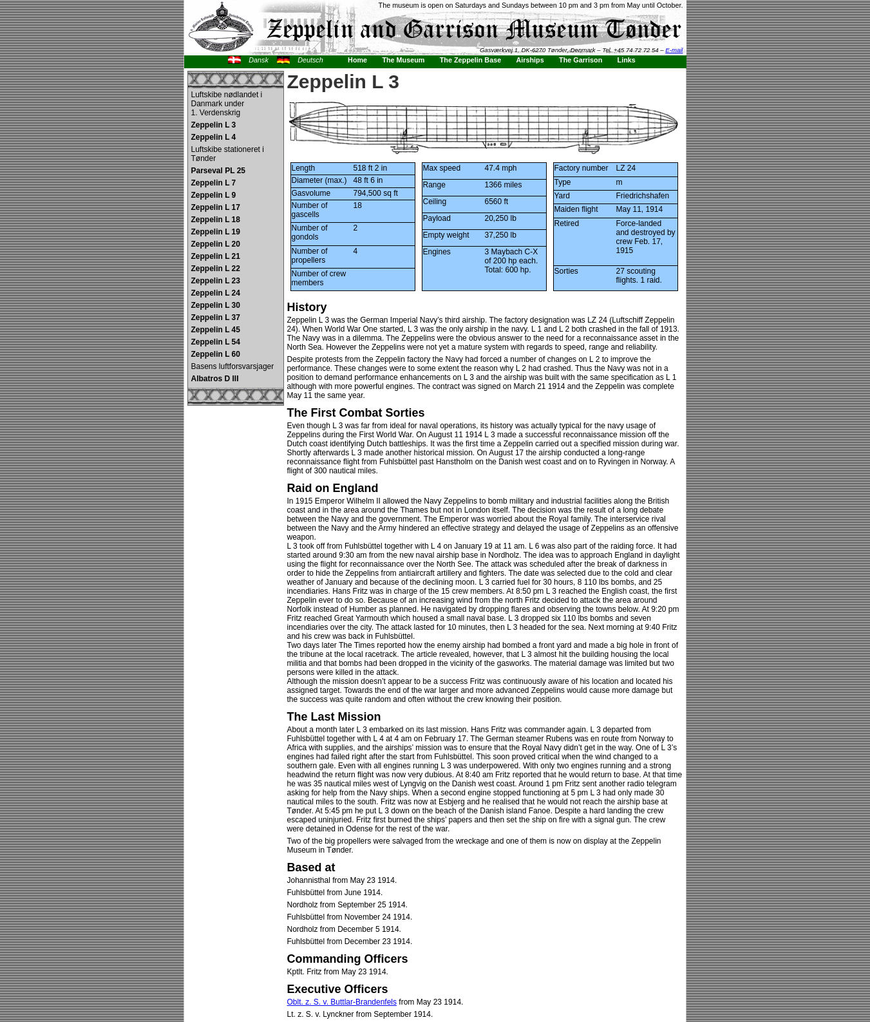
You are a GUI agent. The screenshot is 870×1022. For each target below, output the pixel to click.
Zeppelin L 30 (215, 305)
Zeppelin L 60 (215, 354)
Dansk (259, 60)
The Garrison (580, 60)
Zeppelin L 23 (215, 280)
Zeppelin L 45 (215, 329)
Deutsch (310, 60)
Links (627, 60)
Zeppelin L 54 (215, 341)
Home (357, 60)
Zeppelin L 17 (215, 207)
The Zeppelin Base (470, 60)
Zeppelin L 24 (215, 293)
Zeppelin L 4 (213, 137)
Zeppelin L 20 (215, 244)
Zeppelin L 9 (213, 195)
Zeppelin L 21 (215, 256)
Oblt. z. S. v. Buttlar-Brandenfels (342, 1002)
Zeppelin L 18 (215, 219)
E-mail (674, 49)
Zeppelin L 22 (215, 268)
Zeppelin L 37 (215, 317)
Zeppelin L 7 (213, 182)
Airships (530, 60)
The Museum (403, 60)
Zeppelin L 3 (213, 124)
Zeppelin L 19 (215, 231)
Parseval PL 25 (218, 170)
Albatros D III (215, 378)
